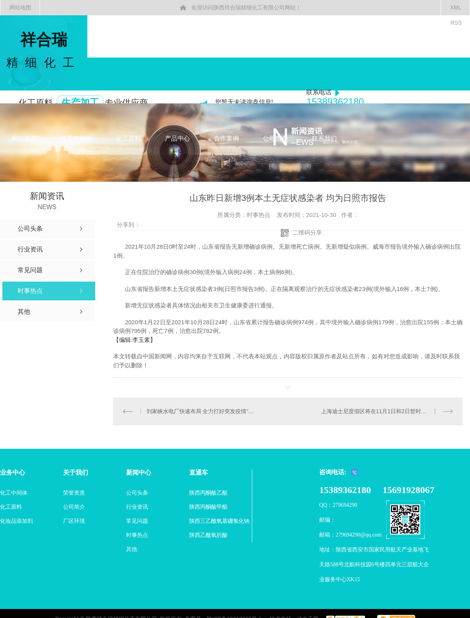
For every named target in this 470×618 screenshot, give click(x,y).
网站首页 (24, 138)
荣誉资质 (74, 493)
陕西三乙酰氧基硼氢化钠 (219, 521)
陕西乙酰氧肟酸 (208, 535)
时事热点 (137, 535)
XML (455, 7)
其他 (131, 549)
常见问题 (137, 521)
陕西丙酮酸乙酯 (208, 493)
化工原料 (128, 138)
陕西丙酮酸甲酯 (208, 507)
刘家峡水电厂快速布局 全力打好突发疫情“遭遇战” (200, 411)
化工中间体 (76, 138)
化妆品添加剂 (16, 521)
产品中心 (177, 138)
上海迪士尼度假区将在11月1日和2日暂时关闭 (376, 411)
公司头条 (137, 493)
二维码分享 (307, 232)
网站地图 (20, 7)
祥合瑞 (43, 50)
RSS (456, 23)
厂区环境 (74, 521)
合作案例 (226, 138)
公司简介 (275, 138)
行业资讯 (137, 507)
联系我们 (324, 138)
